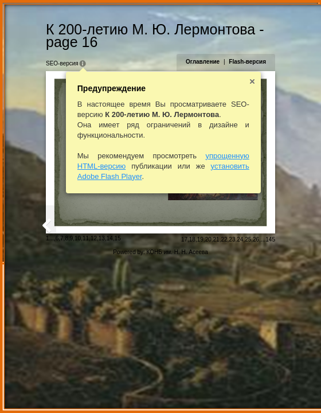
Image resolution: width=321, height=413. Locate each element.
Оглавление (203, 62)
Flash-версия (247, 62)
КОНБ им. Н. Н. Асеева (177, 252)
